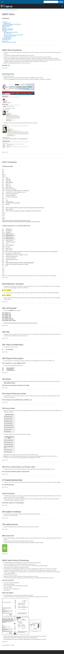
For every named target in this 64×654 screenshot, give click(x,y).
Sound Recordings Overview (11, 9)
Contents (5, 18)
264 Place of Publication (7, 28)
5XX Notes (4, 31)
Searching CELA (7, 23)
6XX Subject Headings (7, 38)
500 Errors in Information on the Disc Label (13, 35)
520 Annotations (7, 37)
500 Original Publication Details (11, 32)
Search (61, 2)
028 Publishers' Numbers (13, 284)
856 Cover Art (5, 41)
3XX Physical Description (7, 30)
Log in (2, 2)
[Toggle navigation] (62, 6)
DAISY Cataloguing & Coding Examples (12, 24)
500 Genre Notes (7, 33)
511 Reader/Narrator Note (10, 36)
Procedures (4, 22)
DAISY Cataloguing (9, 162)
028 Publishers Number (7, 25)
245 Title (4, 27)
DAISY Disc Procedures (12, 50)
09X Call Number (6, 26)
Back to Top (5, 68)
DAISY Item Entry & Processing (9, 42)
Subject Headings (10, 515)
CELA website (11, 76)
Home (2, 9)
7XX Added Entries (6, 39)
